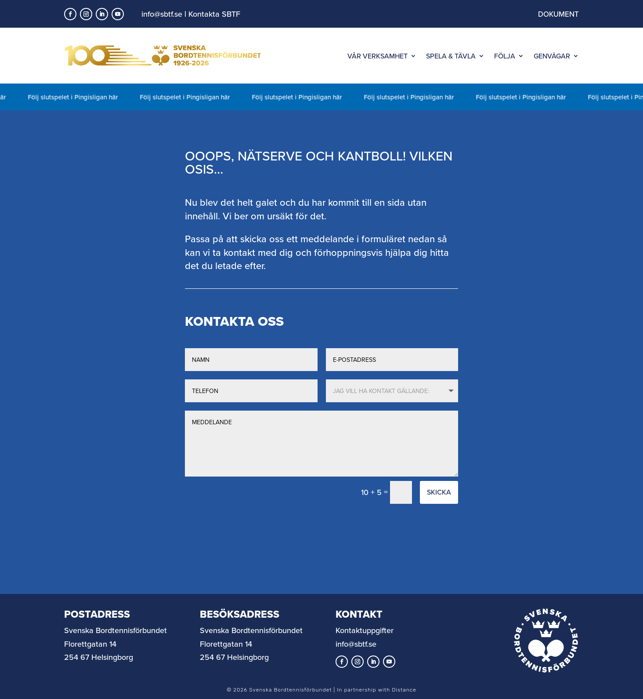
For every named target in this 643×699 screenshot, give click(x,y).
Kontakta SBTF (214, 13)
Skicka (439, 492)
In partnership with (376, 690)
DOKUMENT (558, 14)
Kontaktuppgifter (365, 630)
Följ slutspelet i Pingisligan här (76, 97)
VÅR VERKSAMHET (377, 56)
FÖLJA (504, 56)
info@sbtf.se (161, 13)
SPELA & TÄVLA (451, 56)
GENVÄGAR (552, 56)
